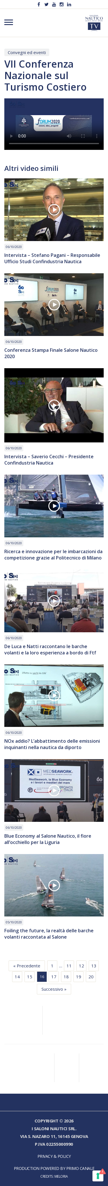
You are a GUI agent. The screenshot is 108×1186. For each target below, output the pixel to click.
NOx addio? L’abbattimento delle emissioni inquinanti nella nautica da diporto (52, 744)
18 (66, 976)
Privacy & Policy (54, 1156)
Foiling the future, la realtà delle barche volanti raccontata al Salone (49, 933)
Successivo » (54, 989)
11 (69, 966)
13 (93, 966)
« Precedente (26, 966)
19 (78, 976)
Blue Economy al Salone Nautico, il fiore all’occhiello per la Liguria (47, 839)
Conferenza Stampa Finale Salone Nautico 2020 (51, 353)
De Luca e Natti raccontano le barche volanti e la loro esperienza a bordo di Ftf (50, 649)
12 (81, 966)
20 (91, 976)
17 (53, 976)
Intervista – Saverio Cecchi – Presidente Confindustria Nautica (49, 459)
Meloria (61, 1176)
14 (17, 976)
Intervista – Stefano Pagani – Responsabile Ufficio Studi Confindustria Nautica (52, 258)
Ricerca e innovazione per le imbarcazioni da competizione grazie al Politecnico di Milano (53, 554)
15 (29, 976)
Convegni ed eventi (27, 52)
